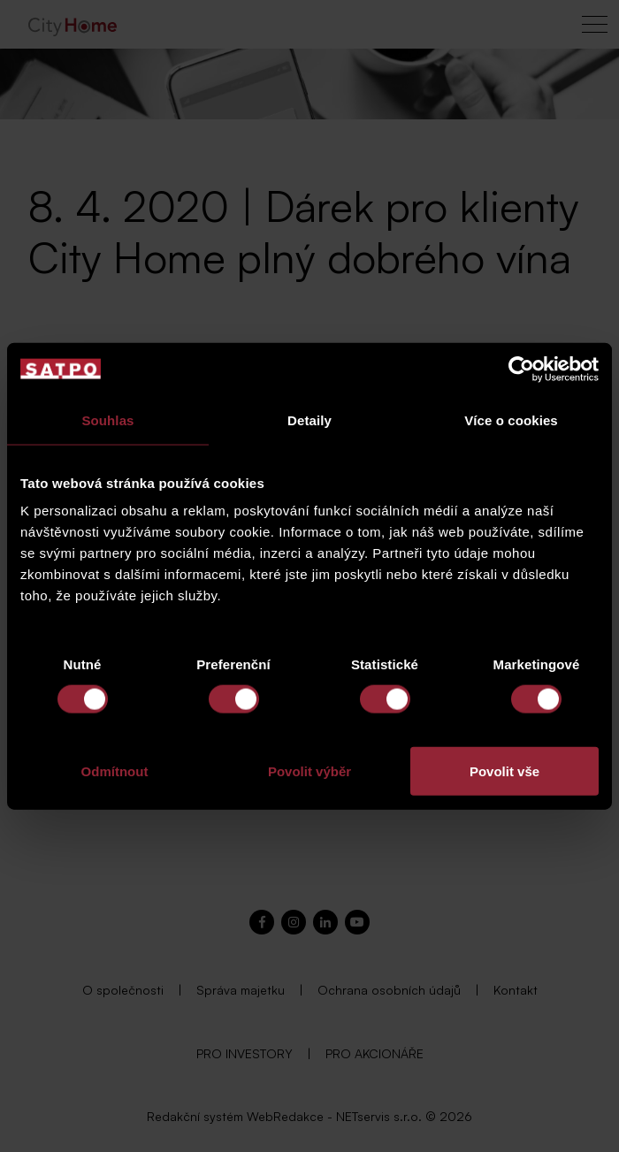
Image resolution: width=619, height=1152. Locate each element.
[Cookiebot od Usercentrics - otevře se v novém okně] (521, 368)
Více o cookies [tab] (511, 419)
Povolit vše (504, 771)
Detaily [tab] (309, 419)
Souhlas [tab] (107, 419)
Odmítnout (115, 771)
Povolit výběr (309, 771)
